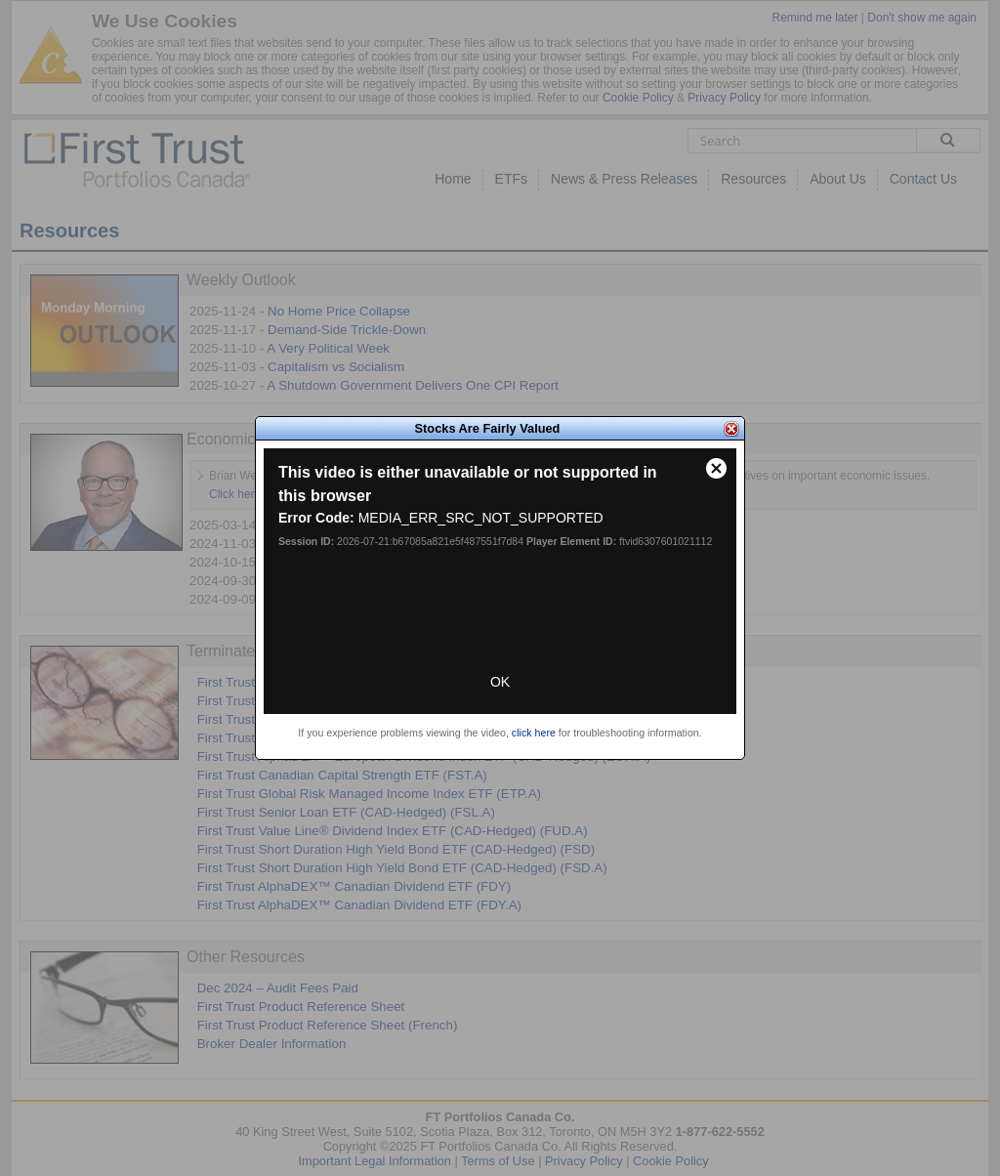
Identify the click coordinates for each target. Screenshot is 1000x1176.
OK (500, 682)
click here (534, 732)
